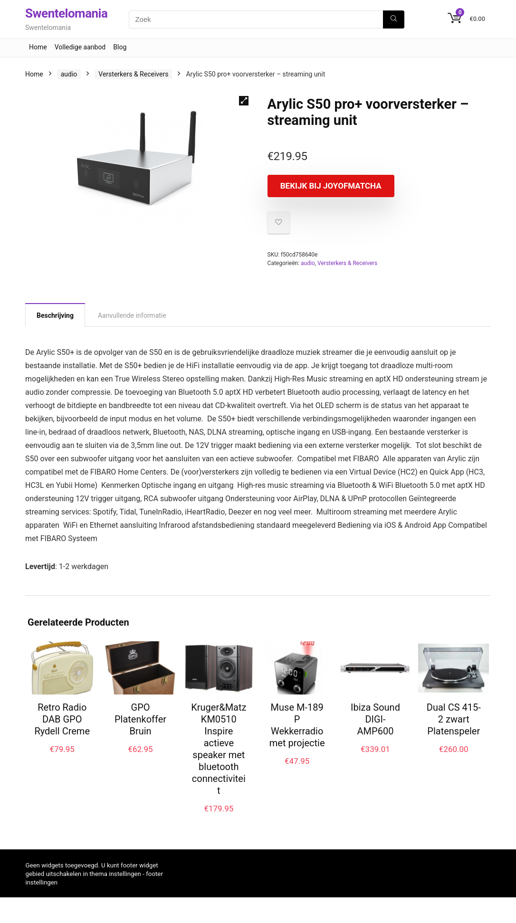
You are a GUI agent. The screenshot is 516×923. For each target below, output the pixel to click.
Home (38, 47)
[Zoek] (393, 19)
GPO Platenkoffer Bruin (140, 727)
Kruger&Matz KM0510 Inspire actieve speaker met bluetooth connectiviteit (218, 757)
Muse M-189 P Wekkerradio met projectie (297, 733)
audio (69, 74)
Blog (119, 47)
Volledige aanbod (80, 47)
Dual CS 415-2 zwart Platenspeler (454, 727)
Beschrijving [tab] (55, 323)
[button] (243, 100)
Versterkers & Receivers (133, 74)
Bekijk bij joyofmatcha (322, 190)
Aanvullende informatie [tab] (132, 323)
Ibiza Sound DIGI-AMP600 (375, 727)
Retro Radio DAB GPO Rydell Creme (62, 727)
